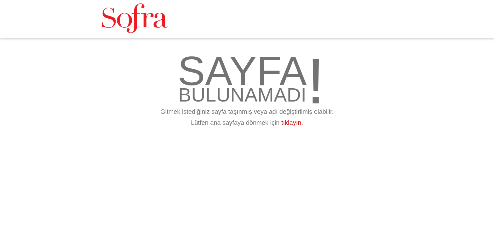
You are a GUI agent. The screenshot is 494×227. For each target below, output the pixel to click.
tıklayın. (292, 122)
